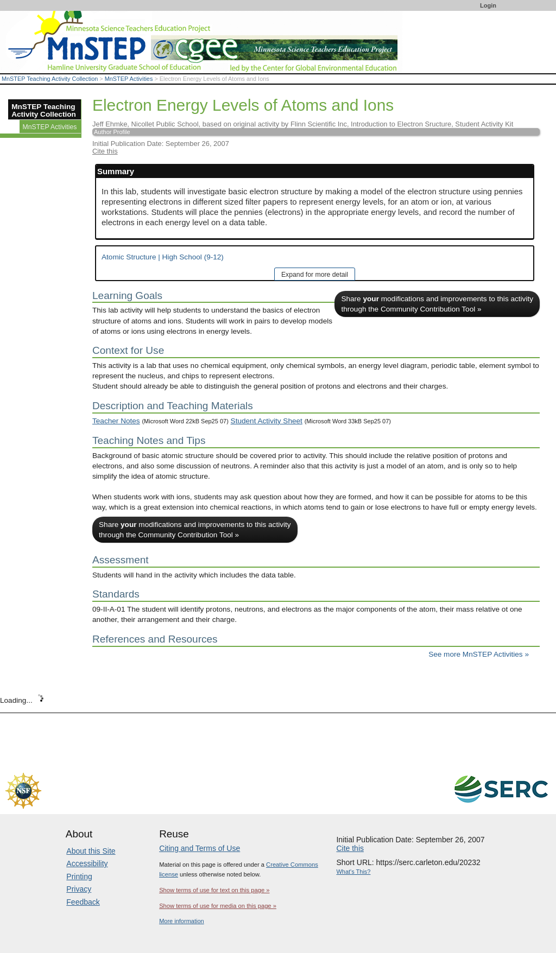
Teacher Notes (116, 421)
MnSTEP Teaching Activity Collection (50, 78)
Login (488, 5)
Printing (79, 876)
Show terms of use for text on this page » (214, 890)
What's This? (353, 871)
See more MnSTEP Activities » (478, 654)
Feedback (82, 902)
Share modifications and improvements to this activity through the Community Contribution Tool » (437, 304)
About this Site (90, 851)
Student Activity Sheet (266, 421)
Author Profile (112, 132)
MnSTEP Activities (129, 78)
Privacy (78, 889)
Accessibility (87, 863)
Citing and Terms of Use (199, 848)
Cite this (105, 151)
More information (181, 921)
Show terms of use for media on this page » (217, 906)
